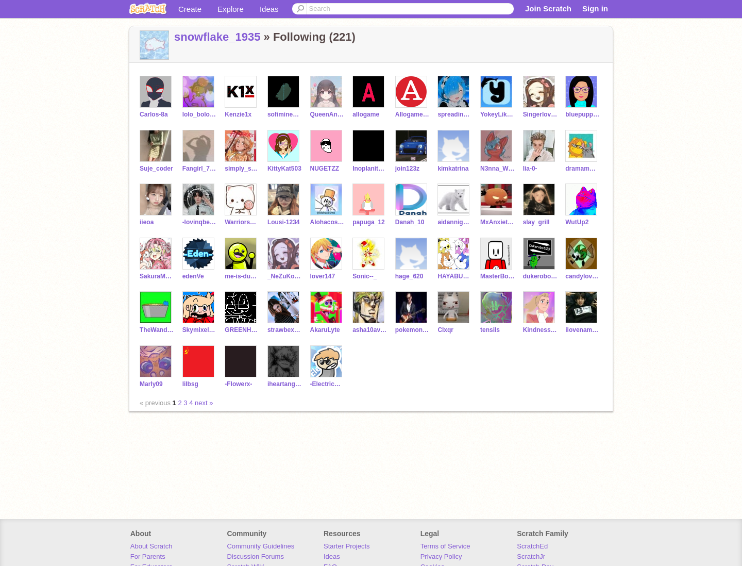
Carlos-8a (154, 114)
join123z (407, 168)
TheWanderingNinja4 (157, 330)
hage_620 (409, 276)
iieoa (147, 222)
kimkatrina (452, 168)
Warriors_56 (242, 222)
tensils (490, 330)
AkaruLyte (325, 330)
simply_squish (242, 168)
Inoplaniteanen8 (369, 168)
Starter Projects (347, 546)
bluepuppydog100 (582, 114)
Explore (230, 9)
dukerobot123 (540, 276)
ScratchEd (532, 546)
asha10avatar (369, 330)
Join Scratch (548, 8)
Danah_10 (410, 222)
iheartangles (284, 384)
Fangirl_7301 (199, 168)
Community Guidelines (260, 546)
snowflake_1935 (217, 36)
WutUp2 (576, 222)
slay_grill (536, 222)
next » (204, 403)
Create (189, 9)
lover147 (322, 276)
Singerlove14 (540, 114)
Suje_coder (156, 168)
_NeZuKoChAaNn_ (284, 276)
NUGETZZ (325, 168)
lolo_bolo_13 (199, 114)
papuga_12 (368, 222)
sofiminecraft (284, 114)
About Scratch (151, 546)
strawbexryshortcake (284, 330)
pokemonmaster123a (412, 330)
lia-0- (530, 168)
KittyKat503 (284, 168)
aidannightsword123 (454, 222)
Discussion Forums (255, 556)
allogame (365, 114)
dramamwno (582, 168)
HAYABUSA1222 (454, 276)
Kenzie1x (238, 114)
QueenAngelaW (327, 114)
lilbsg (190, 384)
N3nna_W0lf (497, 168)
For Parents (147, 556)
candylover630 (582, 276)
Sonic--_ (364, 276)
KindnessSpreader (540, 330)
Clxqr (445, 330)
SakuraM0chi (157, 276)
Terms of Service (445, 546)
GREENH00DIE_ (242, 330)
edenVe (193, 276)
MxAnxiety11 (497, 222)
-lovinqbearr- (199, 222)
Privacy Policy (441, 556)
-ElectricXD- (327, 384)
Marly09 (151, 384)
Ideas (269, 9)
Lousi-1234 (283, 222)
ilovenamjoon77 (582, 330)
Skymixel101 (199, 330)
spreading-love (454, 114)
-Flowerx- (238, 384)
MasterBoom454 (497, 276)
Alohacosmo (327, 222)
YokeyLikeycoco (497, 114)
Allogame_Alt (412, 114)
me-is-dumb (242, 276)
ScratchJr (531, 556)
